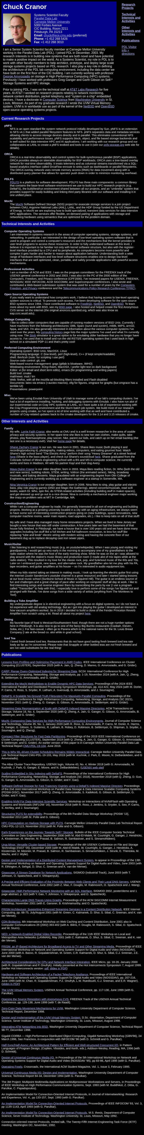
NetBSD (88, 106)
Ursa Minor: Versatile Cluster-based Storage (29, 844)
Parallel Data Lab (45, 18)
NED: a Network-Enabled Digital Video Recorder (32, 934)
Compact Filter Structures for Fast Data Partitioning (33, 736)
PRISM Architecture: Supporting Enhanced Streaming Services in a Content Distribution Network (62, 909)
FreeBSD (86, 303)
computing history (52, 332)
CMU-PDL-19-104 (34, 745)
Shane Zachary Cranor (24, 447)
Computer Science (55, 99)
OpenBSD (107, 106)
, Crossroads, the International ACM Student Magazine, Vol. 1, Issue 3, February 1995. (76, 1066)
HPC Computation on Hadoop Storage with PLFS (32, 823)
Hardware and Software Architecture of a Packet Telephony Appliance (45, 974)
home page (65, 441)
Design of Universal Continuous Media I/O (28, 1057)
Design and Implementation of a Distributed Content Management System (47, 860)
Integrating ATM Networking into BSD (25, 1026)
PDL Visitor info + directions (129, 50)
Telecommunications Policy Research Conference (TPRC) (99, 288)
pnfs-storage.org (114, 144)
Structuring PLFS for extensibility (22, 813)
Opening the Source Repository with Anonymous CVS (35, 999)
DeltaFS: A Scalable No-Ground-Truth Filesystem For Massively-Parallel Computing (54, 696)
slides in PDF (58, 968)
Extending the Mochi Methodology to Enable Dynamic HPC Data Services (47, 683)
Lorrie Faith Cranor (32, 431)
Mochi (19, 204)
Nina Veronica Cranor (23, 484)
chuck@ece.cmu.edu (58, 35)
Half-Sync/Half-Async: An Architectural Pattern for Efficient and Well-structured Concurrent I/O (60, 1045)
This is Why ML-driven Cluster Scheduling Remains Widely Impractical (45, 751)
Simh (33, 335)
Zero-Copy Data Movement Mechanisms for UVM (32, 1008)
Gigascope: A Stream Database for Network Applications (37, 872)
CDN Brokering (11, 921)
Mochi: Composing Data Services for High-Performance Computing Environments (52, 720)
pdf (46, 968)
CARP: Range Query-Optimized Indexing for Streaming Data (39, 671)
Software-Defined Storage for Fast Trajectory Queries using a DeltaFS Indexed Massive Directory (62, 785)
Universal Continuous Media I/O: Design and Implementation (39, 1072)
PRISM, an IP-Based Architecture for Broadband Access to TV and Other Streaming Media (58, 946)
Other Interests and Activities (131, 31)
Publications (131, 40)
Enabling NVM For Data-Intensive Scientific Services (34, 801)
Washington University (90, 99)
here (13, 456)
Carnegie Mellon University (52, 21)
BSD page (65, 307)
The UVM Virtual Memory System (22, 990)
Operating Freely (12, 1066)
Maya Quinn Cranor (22, 469)
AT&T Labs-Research (84, 89)
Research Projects (128, 6)
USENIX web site (92, 767)
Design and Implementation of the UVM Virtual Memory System (41, 1017)
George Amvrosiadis (16, 76)
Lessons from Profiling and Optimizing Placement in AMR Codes (42, 662)
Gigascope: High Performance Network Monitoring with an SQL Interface (47, 890)
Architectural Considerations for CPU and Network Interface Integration (46, 962)
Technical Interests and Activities (131, 18)
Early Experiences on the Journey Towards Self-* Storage (37, 832)
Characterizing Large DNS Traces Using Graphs (32, 900)
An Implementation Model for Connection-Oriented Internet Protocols (44, 1103)
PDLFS (14, 182)
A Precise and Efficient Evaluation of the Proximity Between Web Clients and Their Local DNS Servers (65, 881)
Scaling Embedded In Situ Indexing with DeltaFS (32, 773)
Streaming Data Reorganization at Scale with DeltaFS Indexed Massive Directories (53, 708)
